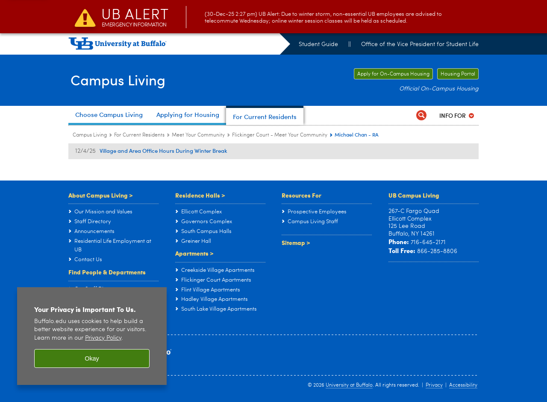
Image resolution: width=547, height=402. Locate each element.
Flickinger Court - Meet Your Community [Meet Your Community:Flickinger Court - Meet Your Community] (279, 135)
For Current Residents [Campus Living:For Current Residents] (139, 135)
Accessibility (463, 385)
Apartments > (194, 253)
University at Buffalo (349, 385)
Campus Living (120, 79)
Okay (92, 358)
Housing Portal (458, 74)
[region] (92, 336)
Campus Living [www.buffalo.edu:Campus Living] (90, 135)
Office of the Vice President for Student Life (420, 44)
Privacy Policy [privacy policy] (103, 338)
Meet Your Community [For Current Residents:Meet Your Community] (198, 135)
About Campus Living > (100, 195)
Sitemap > (296, 242)
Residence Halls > (200, 195)
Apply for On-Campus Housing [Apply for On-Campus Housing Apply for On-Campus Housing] (391, 74)
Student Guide (318, 44)
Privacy (434, 385)
